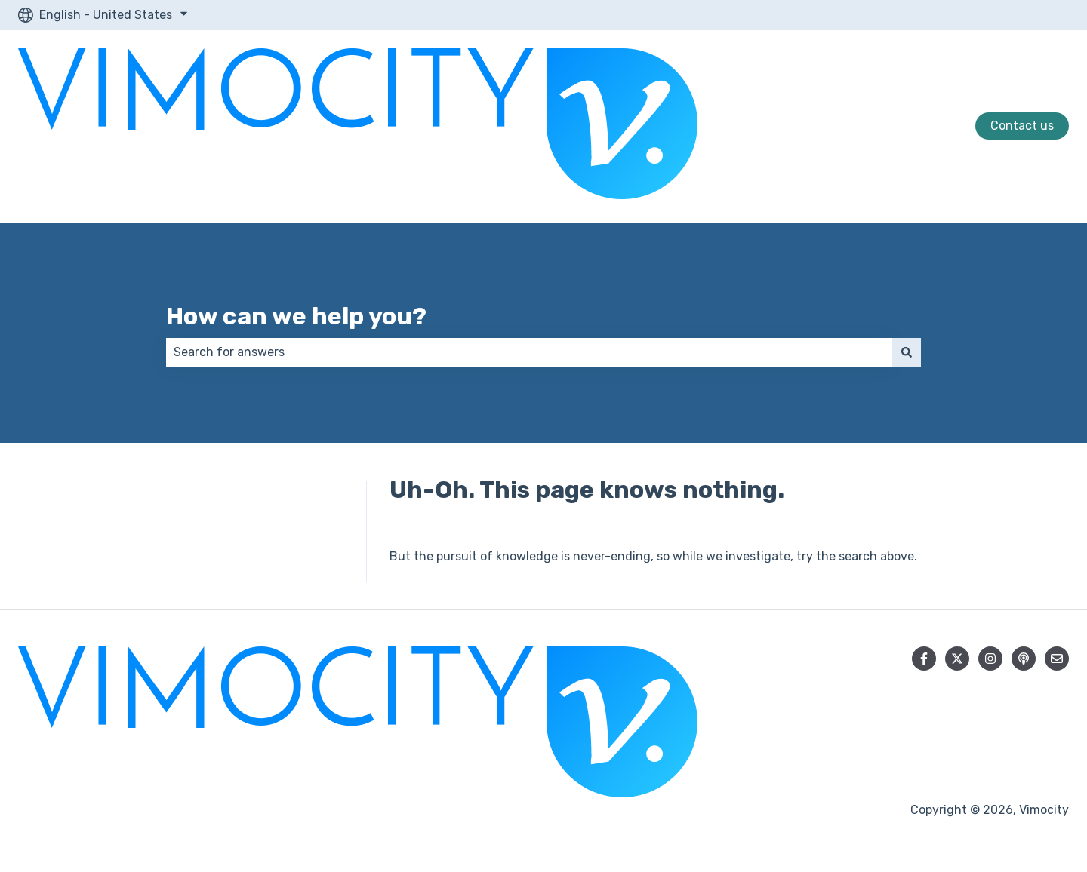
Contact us (1022, 125)
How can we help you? (296, 316)
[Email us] (1057, 658)
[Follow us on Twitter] (957, 658)
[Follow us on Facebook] (924, 658)
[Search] (906, 352)
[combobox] (529, 352)
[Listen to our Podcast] (1024, 658)
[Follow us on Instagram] (990, 658)
